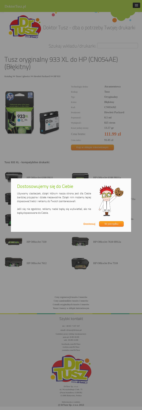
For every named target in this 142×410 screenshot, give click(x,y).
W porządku (111, 223)
